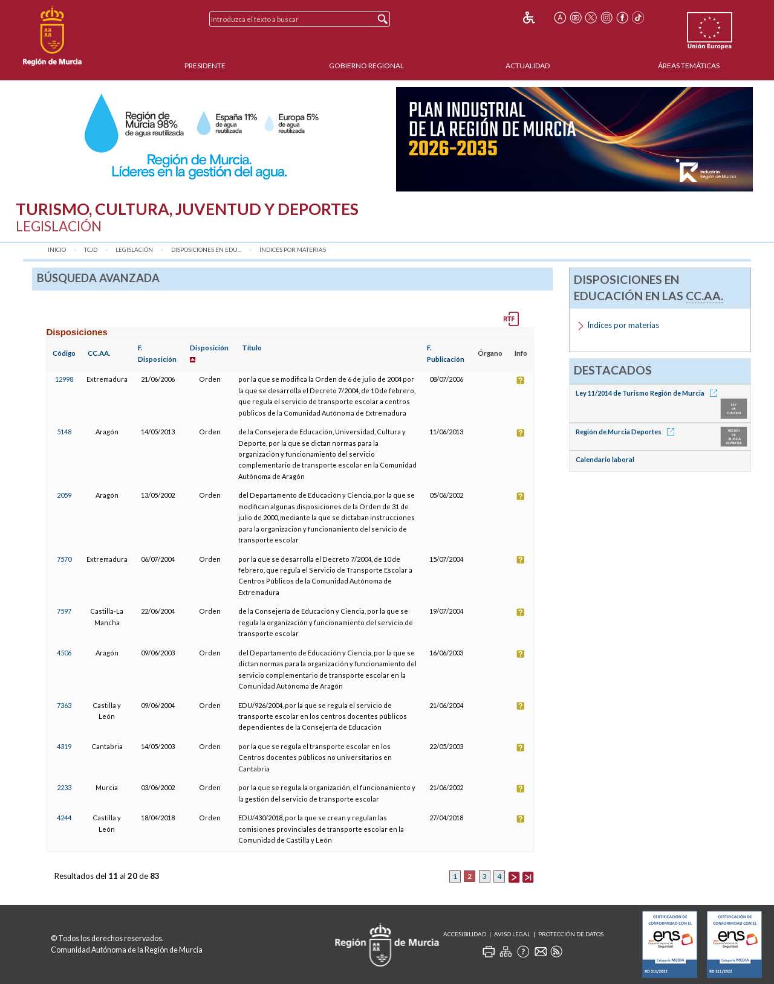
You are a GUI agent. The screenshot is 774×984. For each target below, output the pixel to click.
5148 (64, 432)
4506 (64, 653)
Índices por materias (292, 249)
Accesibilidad (464, 934)
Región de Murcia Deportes (627, 432)
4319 (64, 746)
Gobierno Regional (366, 65)
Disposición (209, 348)
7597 (64, 611)
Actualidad (528, 65)
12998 (64, 379)
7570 (64, 559)
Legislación (134, 249)
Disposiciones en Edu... (206, 249)
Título (252, 348)
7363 (64, 705)
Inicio (57, 249)
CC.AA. (99, 353)
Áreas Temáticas (689, 65)
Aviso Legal (512, 934)
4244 (64, 818)
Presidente (205, 65)
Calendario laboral (605, 459)
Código (64, 353)
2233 (64, 787)
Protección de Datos (570, 934)
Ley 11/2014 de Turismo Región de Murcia (648, 393)
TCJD (90, 249)
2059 (64, 495)
